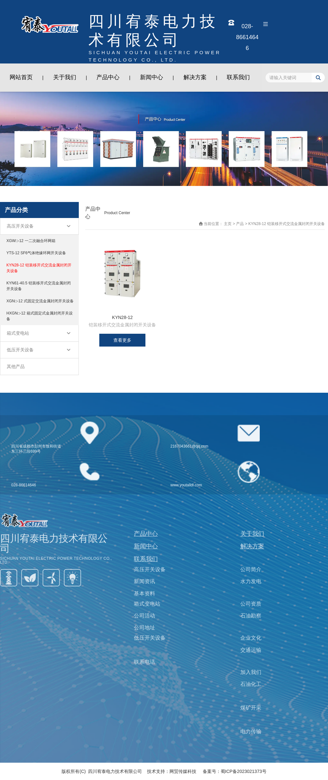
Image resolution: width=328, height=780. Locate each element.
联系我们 (238, 77)
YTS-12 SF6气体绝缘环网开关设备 (36, 253)
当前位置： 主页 (218, 224)
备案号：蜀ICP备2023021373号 (234, 771)
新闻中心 (151, 77)
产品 (240, 224)
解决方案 (195, 77)
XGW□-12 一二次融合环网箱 (30, 241)
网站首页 (21, 77)
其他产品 (16, 366)
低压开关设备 (20, 349)
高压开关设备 (20, 226)
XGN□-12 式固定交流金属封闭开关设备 (40, 301)
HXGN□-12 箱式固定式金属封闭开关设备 (39, 316)
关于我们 (64, 77)
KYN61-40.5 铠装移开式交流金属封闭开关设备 (38, 286)
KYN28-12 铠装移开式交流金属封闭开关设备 (38, 268)
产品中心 (107, 77)
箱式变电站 (18, 333)
